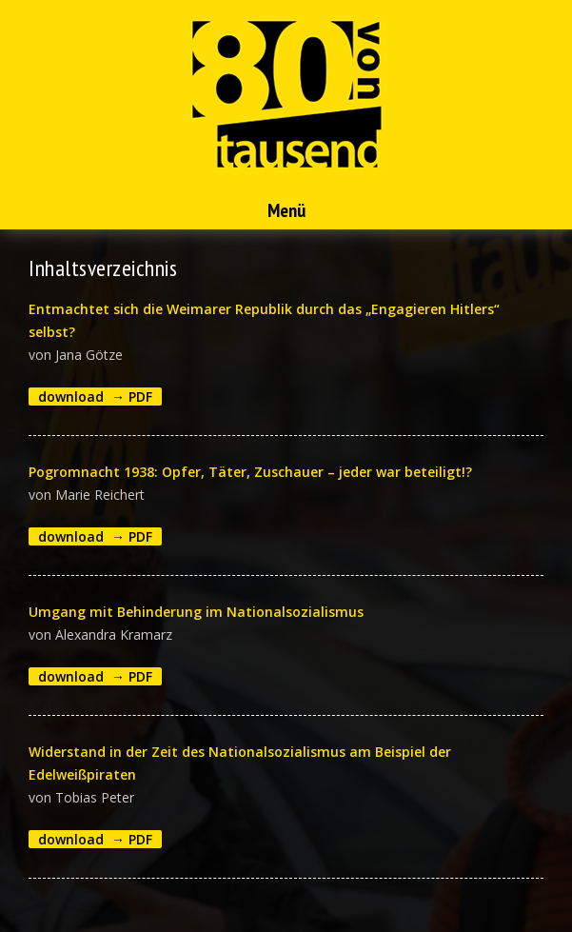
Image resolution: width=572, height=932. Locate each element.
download (71, 396)
